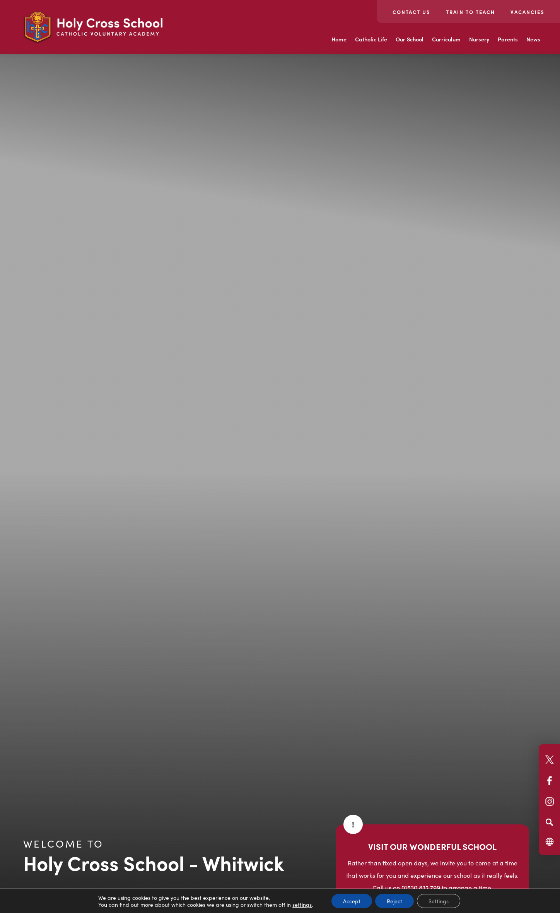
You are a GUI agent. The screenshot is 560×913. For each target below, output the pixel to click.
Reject (394, 901)
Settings (439, 901)
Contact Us (411, 11)
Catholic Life (371, 39)
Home (339, 39)
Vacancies (527, 11)
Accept (351, 901)
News (533, 39)
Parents (508, 39)
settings (302, 904)
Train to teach (470, 11)
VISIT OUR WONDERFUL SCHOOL (432, 846)
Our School (409, 39)
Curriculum (446, 39)
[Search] (549, 822)
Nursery (479, 39)
